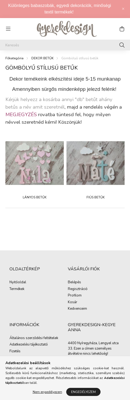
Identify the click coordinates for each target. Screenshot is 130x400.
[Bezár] (123, 9)
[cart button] (121, 28)
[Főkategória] (14, 58)
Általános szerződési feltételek (33, 338)
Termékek (16, 289)
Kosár (72, 302)
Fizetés (15, 351)
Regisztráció (78, 289)
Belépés (74, 282)
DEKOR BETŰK (42, 58)
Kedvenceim (77, 309)
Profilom (75, 296)
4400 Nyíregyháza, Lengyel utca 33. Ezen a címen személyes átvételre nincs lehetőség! (93, 348)
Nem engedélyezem (47, 392)
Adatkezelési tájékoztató (28, 345)
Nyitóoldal (17, 282)
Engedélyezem (83, 392)
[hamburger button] (8, 28)
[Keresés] (65, 45)
